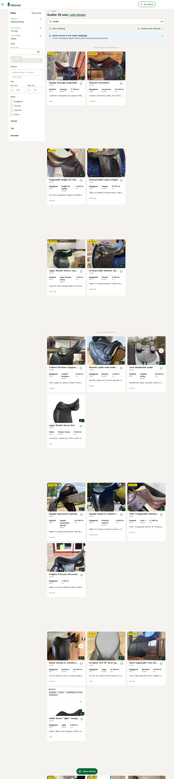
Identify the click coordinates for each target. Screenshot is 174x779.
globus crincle (140, 761)
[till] (35, 186)
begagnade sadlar (18, 757)
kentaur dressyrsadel (143, 753)
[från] (18, 186)
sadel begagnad (110, 766)
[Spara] (81, 129)
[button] (146, 266)
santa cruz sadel (48, 757)
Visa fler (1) (38, 273)
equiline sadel (78, 757)
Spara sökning (57, 74)
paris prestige (109, 770)
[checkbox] (11, 99)
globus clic (46, 770)
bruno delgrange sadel (82, 766)
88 (123, 666)
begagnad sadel (17, 753)
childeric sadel (110, 753)
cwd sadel (15, 770)
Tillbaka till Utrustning (21, 64)
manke (13, 761)
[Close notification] (162, 82)
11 (115, 666)
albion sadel (77, 753)
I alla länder (77, 60)
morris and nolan (110, 757)
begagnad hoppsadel (143, 766)
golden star (46, 761)
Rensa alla (36, 59)
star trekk (138, 770)
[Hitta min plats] (38, 148)
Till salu (16, 80)
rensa (38, 87)
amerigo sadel (47, 753)
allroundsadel (16, 766)
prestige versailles (49, 766)
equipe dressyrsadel (112, 761)
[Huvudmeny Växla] (2, 4)
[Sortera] (151, 74)
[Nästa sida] (128, 665)
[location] (27, 148)
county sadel (140, 757)
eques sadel (77, 761)
